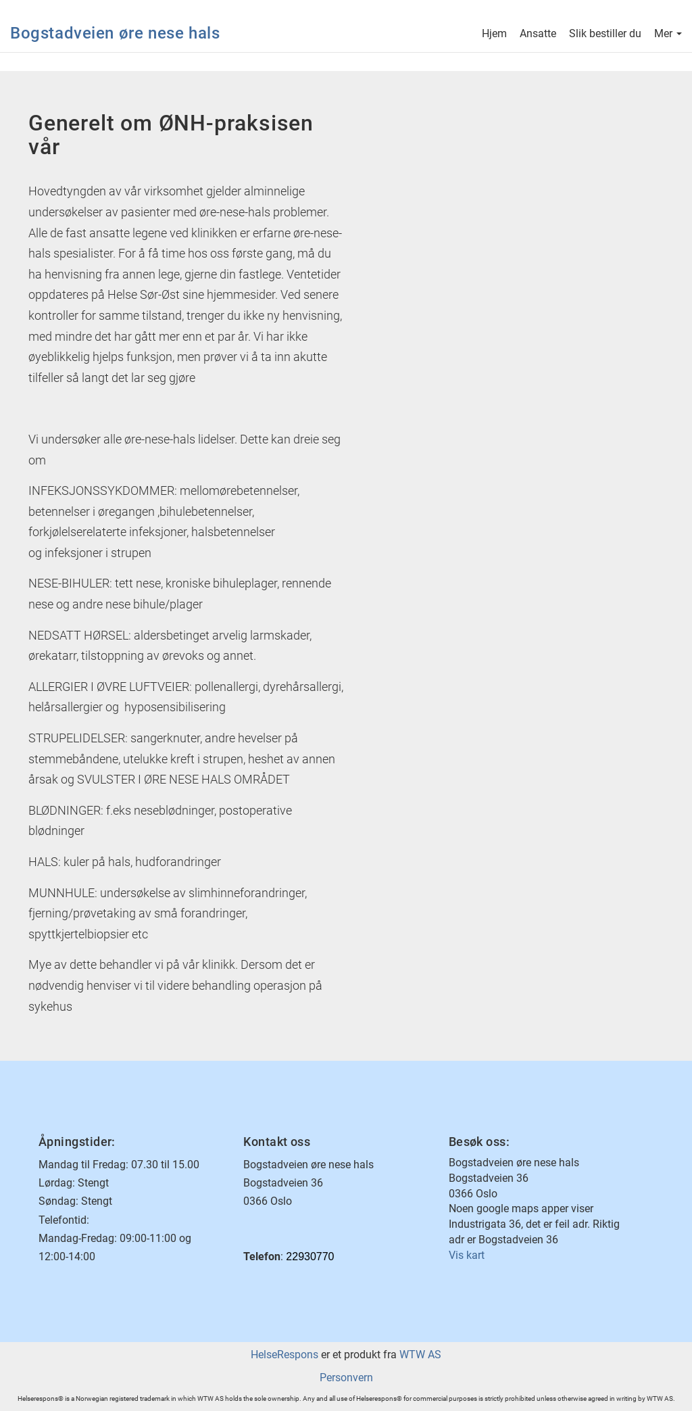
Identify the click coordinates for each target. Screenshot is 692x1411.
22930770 (310, 1256)
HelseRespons (284, 1354)
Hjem (494, 34)
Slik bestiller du (605, 34)
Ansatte (538, 34)
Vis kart (467, 1255)
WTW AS (420, 1354)
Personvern (346, 1377)
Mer (668, 34)
